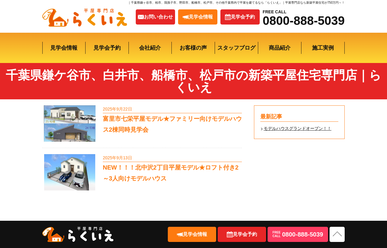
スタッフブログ (236, 48)
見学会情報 (63, 48)
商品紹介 (280, 48)
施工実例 (323, 48)
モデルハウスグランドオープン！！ (297, 128)
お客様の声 (193, 48)
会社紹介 (150, 48)
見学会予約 (107, 48)
